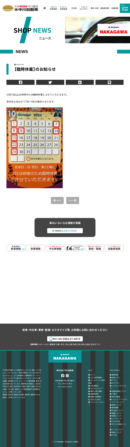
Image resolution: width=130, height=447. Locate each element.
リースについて (116, 430)
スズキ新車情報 (95, 378)
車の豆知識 (115, 397)
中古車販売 (93, 386)
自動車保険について (118, 391)
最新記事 (114, 375)
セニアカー (115, 383)
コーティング (115, 419)
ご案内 (113, 394)
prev (73, 200)
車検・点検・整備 (95, 391)
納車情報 (114, 408)
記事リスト (115, 378)
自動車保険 (93, 394)
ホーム (91, 375)
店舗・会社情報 (94, 397)
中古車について (116, 410)
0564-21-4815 (94, 399)
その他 (113, 435)
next (57, 200)
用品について (115, 432)
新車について (115, 405)
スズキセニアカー (95, 388)
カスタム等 (115, 421)
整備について (115, 413)
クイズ (113, 380)
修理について (115, 416)
